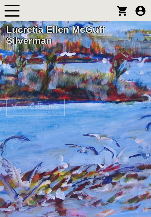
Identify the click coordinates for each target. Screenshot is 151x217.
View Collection (35, 107)
